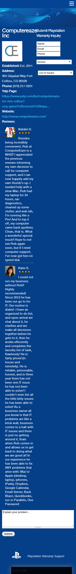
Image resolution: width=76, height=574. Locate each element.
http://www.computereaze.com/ (24, 116)
